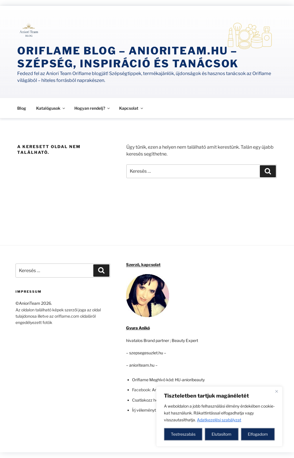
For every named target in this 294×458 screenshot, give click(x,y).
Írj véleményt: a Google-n (154, 410)
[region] (219, 416)
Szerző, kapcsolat (143, 264)
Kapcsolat (131, 108)
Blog (21, 108)
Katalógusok (51, 108)
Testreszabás (183, 434)
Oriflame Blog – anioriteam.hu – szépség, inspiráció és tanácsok (128, 57)
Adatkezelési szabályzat (219, 419)
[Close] (276, 391)
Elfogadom (258, 434)
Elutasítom (221, 434)
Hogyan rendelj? (92, 108)
